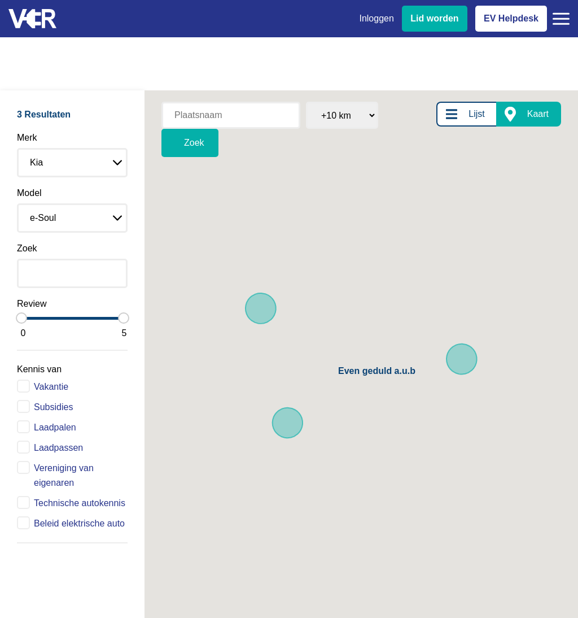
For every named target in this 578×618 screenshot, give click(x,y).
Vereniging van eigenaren (64, 475)
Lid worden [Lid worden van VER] (434, 18)
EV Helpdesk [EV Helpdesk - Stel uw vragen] (511, 18)
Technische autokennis (79, 503)
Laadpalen (55, 427)
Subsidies (53, 407)
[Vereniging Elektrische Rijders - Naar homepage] (32, 19)
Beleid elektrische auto (79, 523)
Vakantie (51, 386)
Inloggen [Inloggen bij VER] (376, 18)
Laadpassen (58, 447)
